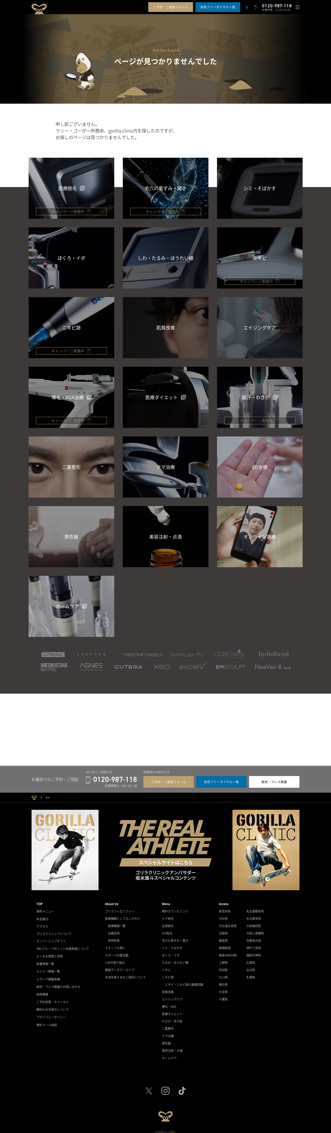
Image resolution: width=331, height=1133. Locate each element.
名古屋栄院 (253, 916)
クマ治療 (168, 1033)
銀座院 (223, 938)
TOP (39, 901)
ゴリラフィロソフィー (119, 908)
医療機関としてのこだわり (122, 916)
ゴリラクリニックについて (54, 930)
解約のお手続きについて (52, 1004)
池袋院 (223, 930)
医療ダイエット (172, 1011)
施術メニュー (45, 908)
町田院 (223, 967)
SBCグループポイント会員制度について (62, 945)
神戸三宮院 (253, 945)
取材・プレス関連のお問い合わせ (58, 982)
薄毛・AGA (169, 1004)
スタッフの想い (115, 945)
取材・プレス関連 (274, 779)
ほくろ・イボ (171, 952)
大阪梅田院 (253, 923)
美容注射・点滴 (172, 1048)
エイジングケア (172, 996)
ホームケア (169, 1055)
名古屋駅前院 (255, 908)
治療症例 (114, 930)
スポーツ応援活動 (116, 952)
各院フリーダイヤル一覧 (217, 7)
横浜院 (223, 982)
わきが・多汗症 (172, 1018)
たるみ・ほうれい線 (175, 960)
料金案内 (42, 916)
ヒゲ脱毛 (168, 916)
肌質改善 (168, 989)
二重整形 (168, 1026)
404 (47, 795)
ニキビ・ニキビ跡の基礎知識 (184, 982)
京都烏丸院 (253, 938)
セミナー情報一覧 (48, 967)
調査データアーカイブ (119, 967)
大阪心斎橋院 (255, 930)
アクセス (42, 923)
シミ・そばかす (172, 945)
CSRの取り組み (115, 960)
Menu (166, 901)
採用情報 (42, 989)
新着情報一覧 (45, 960)
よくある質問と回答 (49, 952)
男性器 (166, 1040)
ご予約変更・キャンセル (52, 996)
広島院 (250, 960)
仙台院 (250, 967)
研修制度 (114, 938)
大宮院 (223, 989)
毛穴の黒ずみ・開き (175, 938)
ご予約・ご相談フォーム (170, 7)
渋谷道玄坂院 (228, 923)
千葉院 (223, 996)
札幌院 (250, 974)
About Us (111, 901)
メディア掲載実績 (48, 974)
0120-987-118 (111, 777)
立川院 (223, 974)
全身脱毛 (168, 923)
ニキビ (166, 967)
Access (223, 901)
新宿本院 (225, 908)
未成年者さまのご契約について (125, 974)
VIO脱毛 (167, 930)
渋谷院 (223, 916)
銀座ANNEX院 (228, 952)
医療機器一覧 (117, 923)
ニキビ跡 (168, 974)
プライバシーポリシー (51, 1011)
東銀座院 (225, 945)
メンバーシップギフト (51, 938)
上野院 (223, 960)
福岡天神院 (253, 952)
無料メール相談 (46, 1018)
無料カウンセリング (175, 908)
